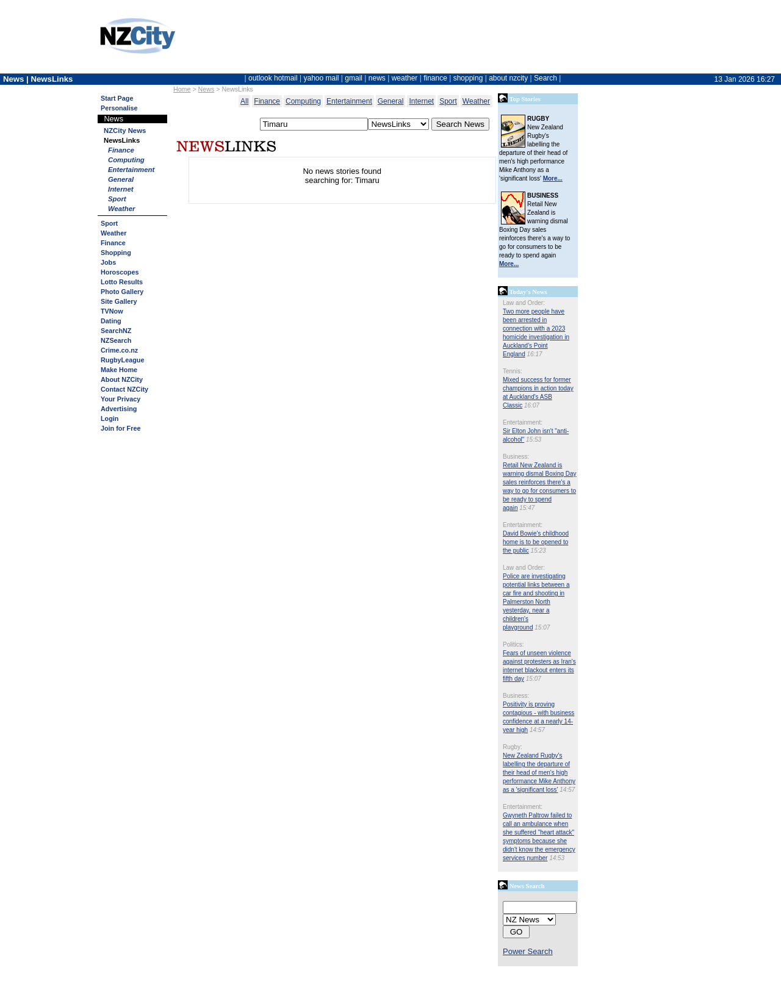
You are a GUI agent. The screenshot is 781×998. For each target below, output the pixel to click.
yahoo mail (321, 78)
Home (181, 89)
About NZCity (122, 379)
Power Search (528, 951)
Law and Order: (524, 303)
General (121, 179)
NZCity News (125, 130)
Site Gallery (119, 301)
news (377, 78)
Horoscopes (120, 272)
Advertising (119, 408)
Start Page (117, 98)
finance (435, 78)
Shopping (116, 252)
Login (109, 418)
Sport (117, 199)
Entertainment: (522, 422)
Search (545, 78)
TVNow (112, 311)
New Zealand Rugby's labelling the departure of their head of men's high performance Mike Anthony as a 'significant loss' (539, 772)
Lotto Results (122, 281)
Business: (516, 456)
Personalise (119, 108)
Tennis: (512, 371)
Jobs (108, 262)
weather (405, 78)
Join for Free (120, 428)
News (206, 89)
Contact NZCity (124, 389)
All (244, 101)
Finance (121, 150)
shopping (468, 78)
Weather (121, 208)
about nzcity (508, 78)
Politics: (513, 644)
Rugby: (512, 747)
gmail (353, 78)
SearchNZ (116, 330)
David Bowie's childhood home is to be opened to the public (536, 542)
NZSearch (116, 340)
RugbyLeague (122, 360)
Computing (126, 159)
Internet (121, 189)
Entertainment (131, 169)
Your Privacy (120, 399)
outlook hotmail (273, 78)
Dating (111, 321)
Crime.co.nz (119, 350)
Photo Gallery (122, 291)
